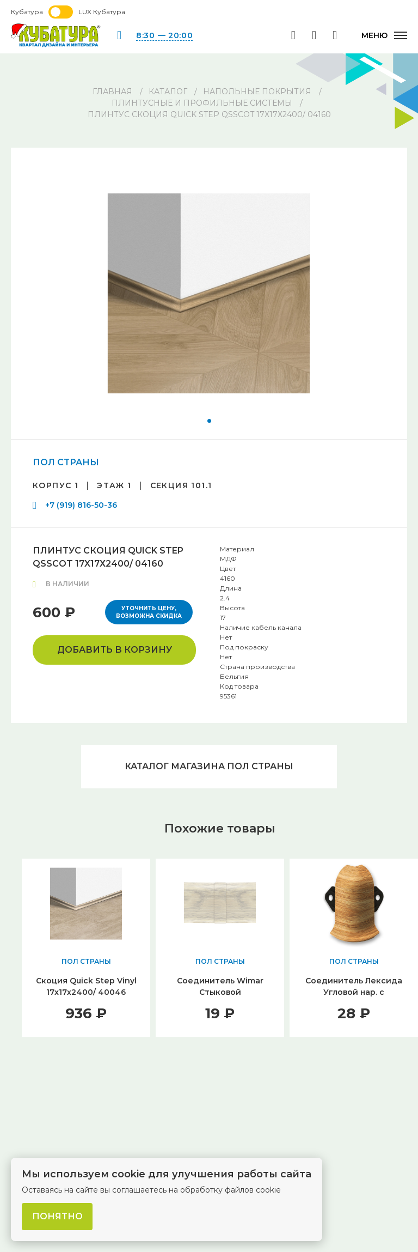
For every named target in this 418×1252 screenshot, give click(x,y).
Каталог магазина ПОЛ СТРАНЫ (209, 766)
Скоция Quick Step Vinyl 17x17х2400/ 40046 (86, 986)
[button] (209, 421)
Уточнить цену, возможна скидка (149, 612)
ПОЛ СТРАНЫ (66, 462)
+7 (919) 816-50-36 (81, 505)
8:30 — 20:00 (164, 35)
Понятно (57, 1216)
